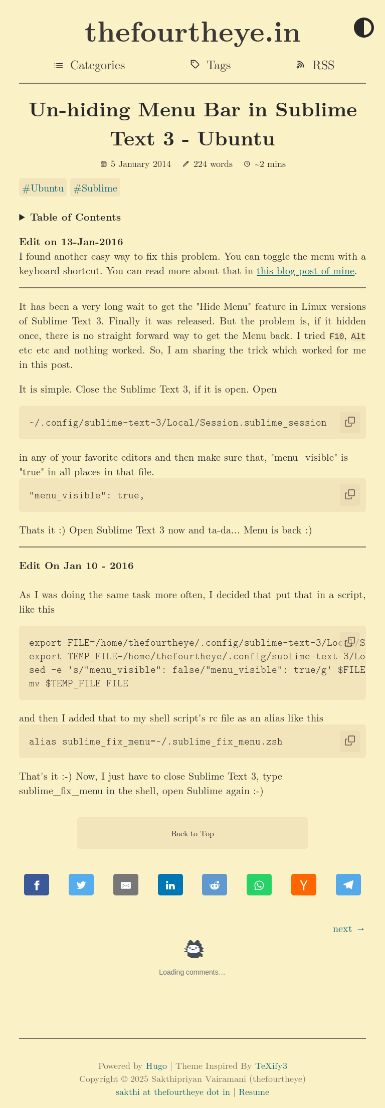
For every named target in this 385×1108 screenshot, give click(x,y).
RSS (323, 64)
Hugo (156, 1065)
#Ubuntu (43, 187)
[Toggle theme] (364, 28)
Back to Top (192, 833)
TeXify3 (271, 1065)
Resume (254, 1091)
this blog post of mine (305, 270)
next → (349, 927)
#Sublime (95, 187)
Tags (219, 64)
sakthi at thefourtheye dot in (174, 1091)
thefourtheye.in (193, 30)
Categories (97, 64)
